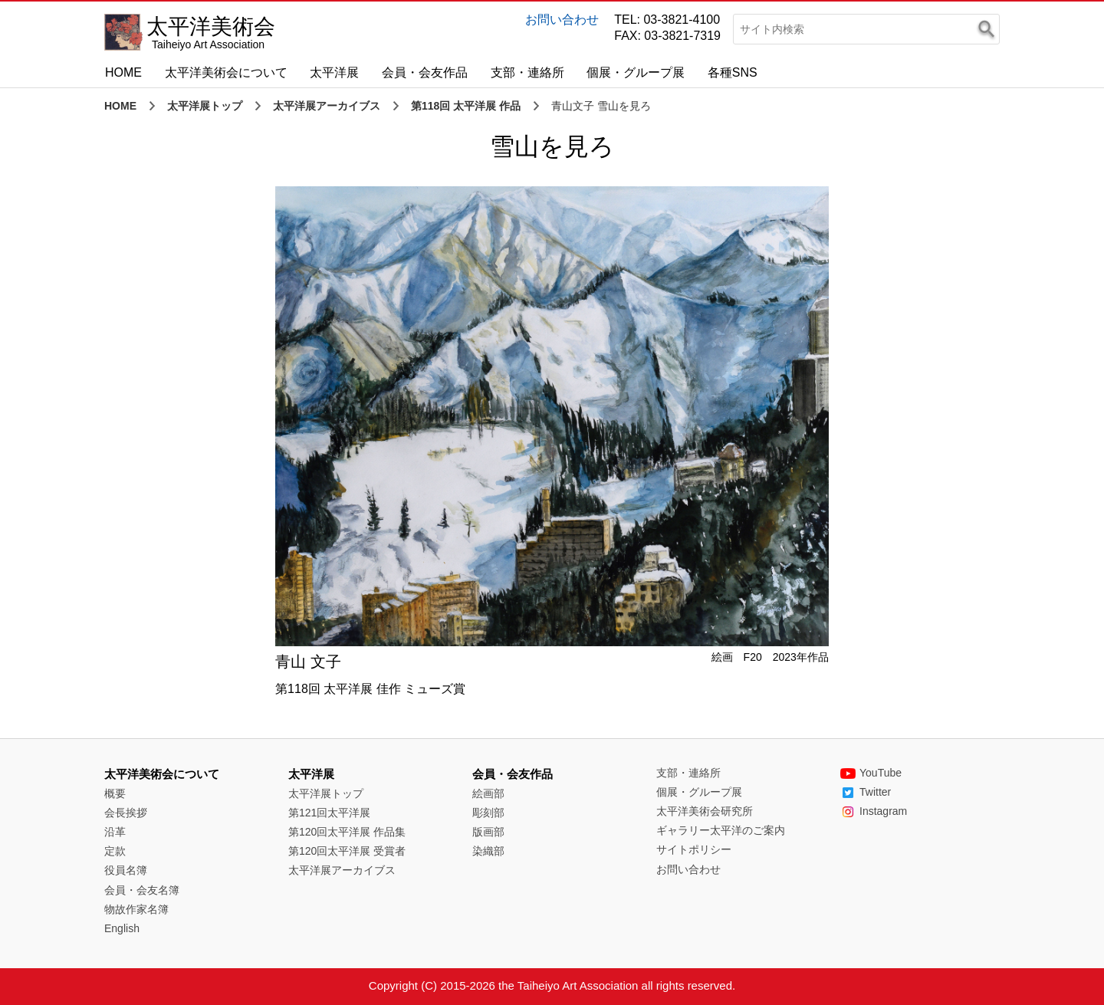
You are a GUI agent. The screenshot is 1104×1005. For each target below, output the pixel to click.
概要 (115, 793)
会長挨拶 (125, 812)
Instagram (873, 811)
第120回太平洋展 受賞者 (347, 851)
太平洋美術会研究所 (704, 811)
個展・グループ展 (635, 72)
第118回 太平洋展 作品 (466, 106)
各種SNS (732, 72)
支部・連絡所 (527, 72)
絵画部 (488, 793)
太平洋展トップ (204, 106)
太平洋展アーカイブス (326, 106)
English (122, 928)
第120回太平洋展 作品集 (347, 832)
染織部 (488, 851)
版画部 (488, 832)
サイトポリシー (693, 849)
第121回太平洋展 (329, 812)
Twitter (865, 792)
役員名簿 (125, 870)
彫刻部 (488, 812)
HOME (123, 72)
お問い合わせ (562, 19)
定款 (115, 851)
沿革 (115, 832)
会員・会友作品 (425, 72)
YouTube (871, 773)
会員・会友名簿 (141, 890)
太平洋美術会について (226, 72)
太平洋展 (334, 72)
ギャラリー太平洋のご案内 (720, 830)
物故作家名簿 (136, 909)
